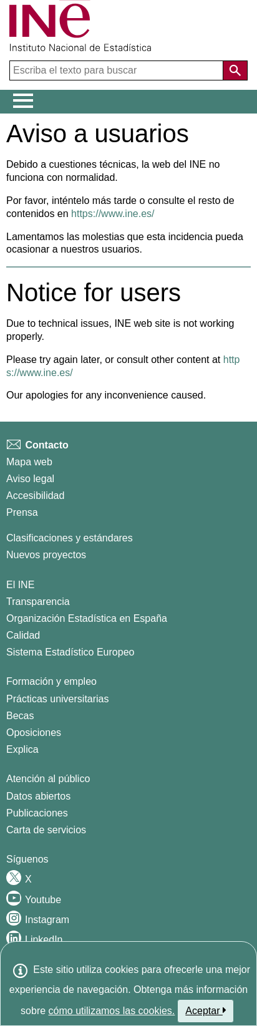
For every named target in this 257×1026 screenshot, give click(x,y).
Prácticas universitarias (57, 699)
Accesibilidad (35, 495)
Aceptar (205, 1010)
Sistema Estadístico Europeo (70, 652)
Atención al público (48, 778)
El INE (20, 584)
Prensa (22, 512)
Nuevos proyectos (46, 554)
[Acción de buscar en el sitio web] (235, 70)
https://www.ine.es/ (112, 213)
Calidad (23, 635)
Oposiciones (33, 732)
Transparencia (38, 601)
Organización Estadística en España (86, 618)
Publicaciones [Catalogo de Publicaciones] (37, 813)
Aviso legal (30, 478)
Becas (20, 715)
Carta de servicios (46, 830)
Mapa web (29, 462)
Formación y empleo (51, 681)
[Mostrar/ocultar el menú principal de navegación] (23, 101)
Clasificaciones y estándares (69, 538)
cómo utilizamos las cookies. (112, 1010)
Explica (22, 749)
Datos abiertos (38, 796)
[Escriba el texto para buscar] (117, 70)
